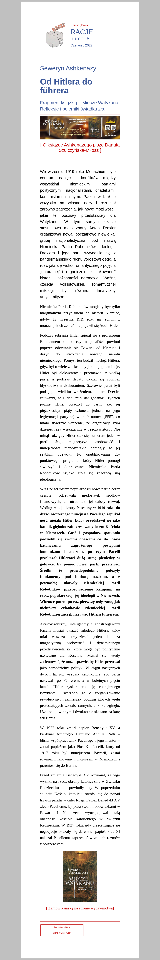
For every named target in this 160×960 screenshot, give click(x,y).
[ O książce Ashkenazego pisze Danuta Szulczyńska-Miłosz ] (80, 147)
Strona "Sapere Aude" (62, 933)
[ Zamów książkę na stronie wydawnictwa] (80, 908)
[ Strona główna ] (79, 25)
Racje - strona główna (62, 927)
